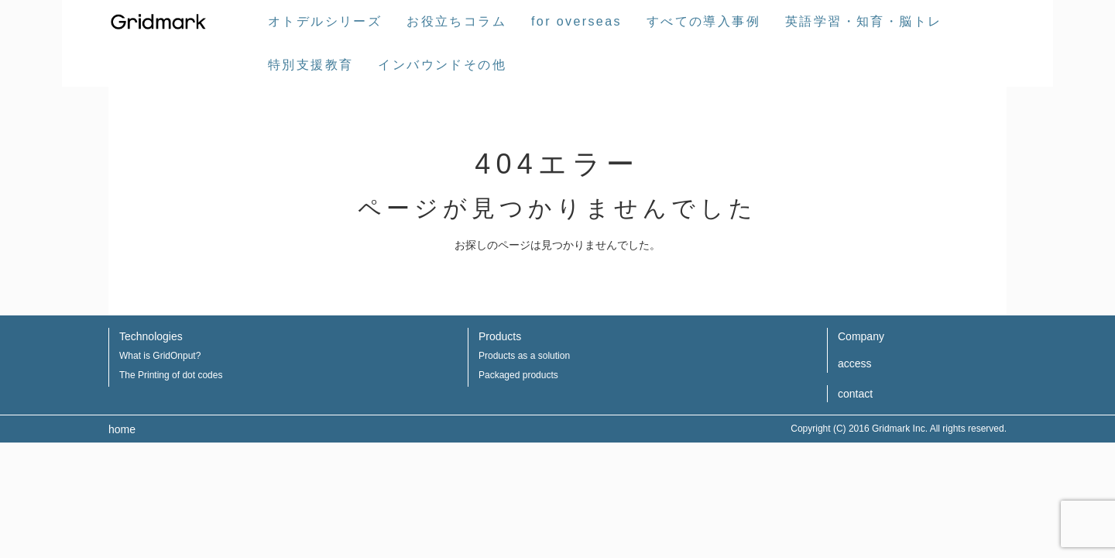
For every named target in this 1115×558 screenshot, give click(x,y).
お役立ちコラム (456, 21)
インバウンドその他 (442, 64)
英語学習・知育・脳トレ (863, 21)
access (855, 363)
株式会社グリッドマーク (159, 21)
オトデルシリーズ (325, 21)
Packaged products (518, 375)
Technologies (151, 336)
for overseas (576, 21)
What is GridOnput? (160, 355)
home (122, 429)
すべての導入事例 (703, 21)
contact (855, 394)
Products (500, 336)
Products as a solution (524, 355)
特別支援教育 (310, 64)
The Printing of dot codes (170, 375)
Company (861, 336)
